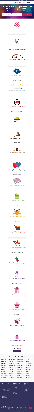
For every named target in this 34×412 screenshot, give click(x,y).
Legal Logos (19, 369)
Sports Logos (28, 375)
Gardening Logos (11, 377)
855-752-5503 (25, 0)
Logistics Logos (19, 371)
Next (19, 348)
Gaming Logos (11, 375)
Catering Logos (3, 369)
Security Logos (28, 369)
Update (27, 14)
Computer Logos (3, 377)
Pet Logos (27, 361)
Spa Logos (27, 373)
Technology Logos (28, 377)
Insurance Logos (19, 365)
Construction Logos (12, 359)
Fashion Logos (11, 367)
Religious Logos (28, 367)
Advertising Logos (3, 359)
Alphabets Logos (3, 363)
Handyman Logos (20, 359)
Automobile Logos (3, 365)
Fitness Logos (11, 371)
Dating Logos (11, 361)
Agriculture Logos (3, 361)
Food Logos (11, 373)
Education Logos (11, 363)
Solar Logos (27, 371)
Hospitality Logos (20, 361)
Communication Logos (4, 375)
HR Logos (18, 363)
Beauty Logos (3, 367)
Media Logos (19, 375)
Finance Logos (11, 369)
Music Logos (27, 359)
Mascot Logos (19, 373)
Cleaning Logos (3, 371)
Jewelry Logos (19, 367)
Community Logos (3, 373)
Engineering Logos (12, 365)
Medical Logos (19, 377)
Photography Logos (29, 363)
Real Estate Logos (28, 365)
